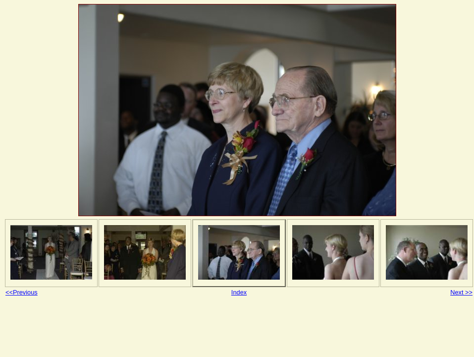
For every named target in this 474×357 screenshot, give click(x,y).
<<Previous (21, 292)
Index (239, 292)
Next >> (461, 292)
